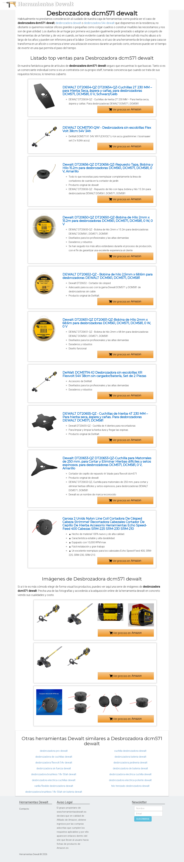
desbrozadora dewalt (68, 23)
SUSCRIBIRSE (143, 819)
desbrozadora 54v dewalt (99, 23)
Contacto (24, 808)
